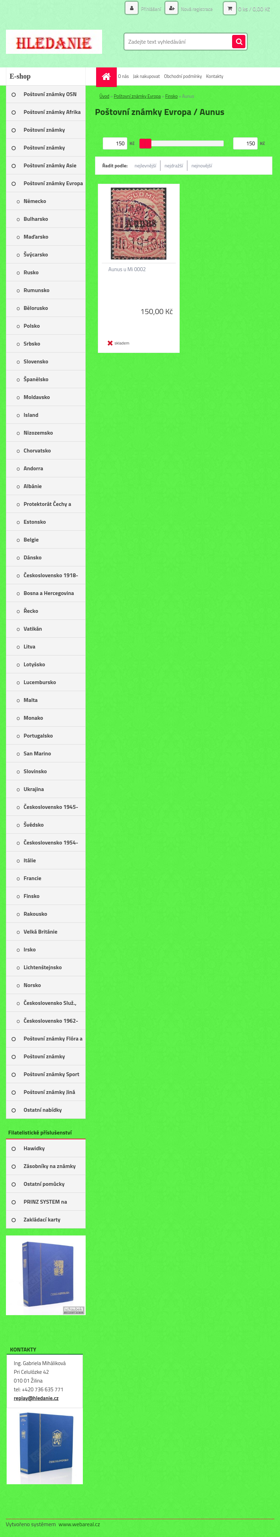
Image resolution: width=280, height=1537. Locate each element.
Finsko (171, 96)
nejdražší (174, 165)
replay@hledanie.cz (36, 1398)
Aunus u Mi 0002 (127, 269)
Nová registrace (196, 8)
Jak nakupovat (146, 76)
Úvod (104, 96)
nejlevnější (145, 165)
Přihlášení (151, 8)
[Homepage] (107, 76)
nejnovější (202, 165)
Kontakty (214, 76)
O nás (123, 76)
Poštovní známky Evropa (137, 96)
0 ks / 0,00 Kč (254, 9)
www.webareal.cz (79, 1524)
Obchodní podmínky (183, 76)
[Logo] (54, 41)
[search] (238, 42)
